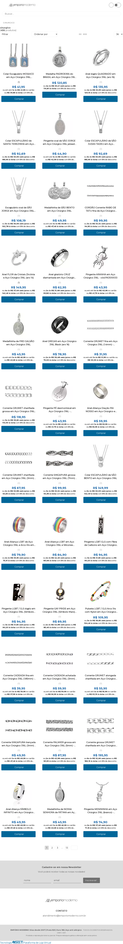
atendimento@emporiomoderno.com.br (64, 915)
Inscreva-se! (91, 880)
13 (67, 848)
